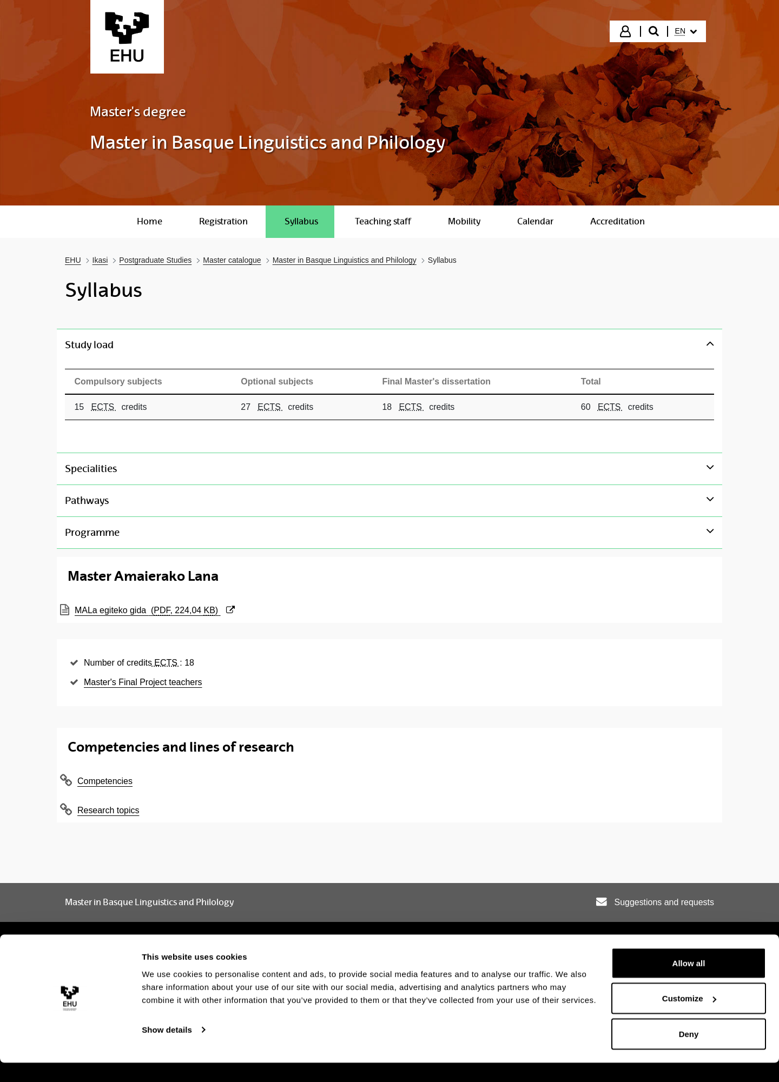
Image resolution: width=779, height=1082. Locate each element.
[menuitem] (686, 31)
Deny (689, 1053)
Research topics (108, 808)
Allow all (688, 982)
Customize (689, 1018)
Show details (167, 1048)
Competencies (105, 779)
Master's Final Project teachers (143, 680)
